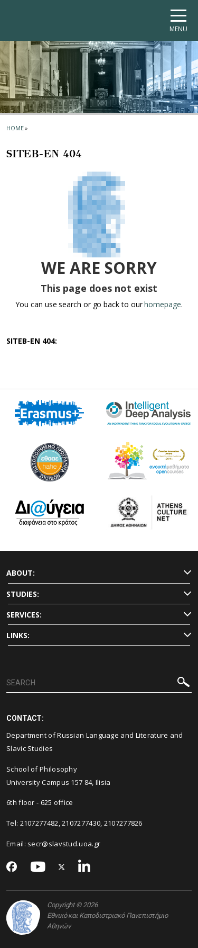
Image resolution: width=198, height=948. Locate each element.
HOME (15, 128)
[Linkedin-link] (84, 867)
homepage (162, 304)
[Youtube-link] (38, 867)
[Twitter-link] (61, 867)
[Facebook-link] (11, 867)
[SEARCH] (99, 683)
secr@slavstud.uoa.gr (63, 843)
